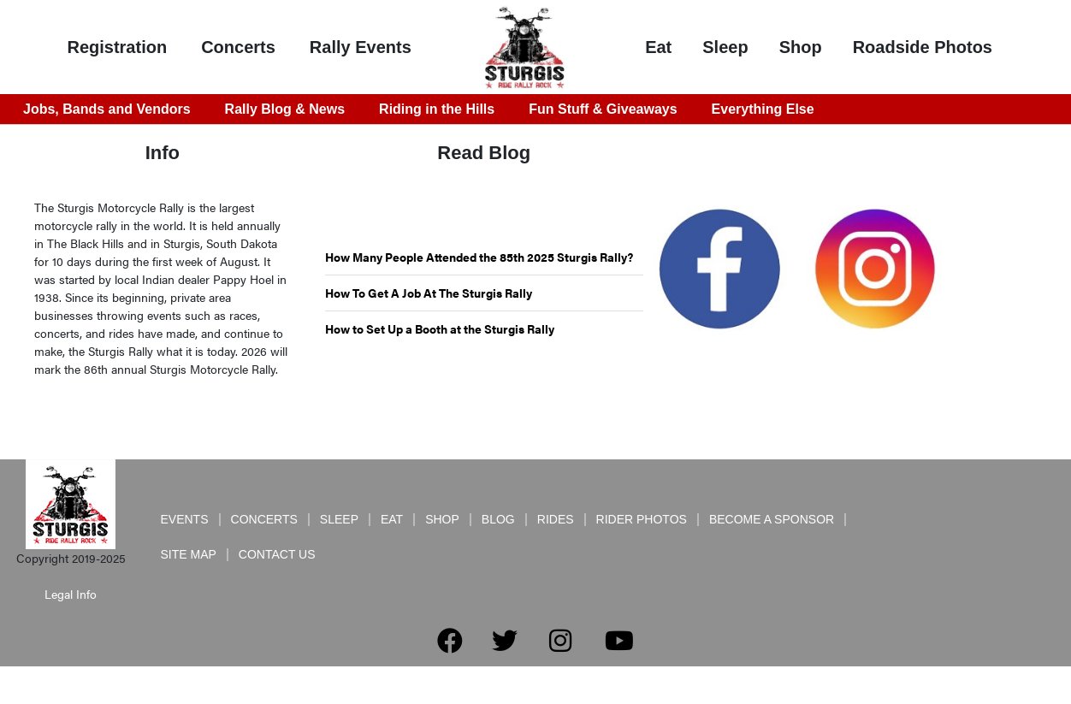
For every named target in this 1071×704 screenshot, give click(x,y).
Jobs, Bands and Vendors (107, 109)
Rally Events (360, 47)
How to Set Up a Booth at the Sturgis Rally (439, 328)
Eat (658, 47)
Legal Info (70, 593)
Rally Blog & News (285, 109)
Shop (800, 47)
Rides (555, 519)
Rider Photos (641, 519)
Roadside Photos (922, 47)
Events (185, 519)
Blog (498, 519)
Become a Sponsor (771, 519)
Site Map (188, 554)
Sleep (725, 47)
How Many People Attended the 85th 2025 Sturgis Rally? (479, 256)
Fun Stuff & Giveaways (603, 109)
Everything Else (763, 109)
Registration (117, 47)
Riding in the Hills (436, 109)
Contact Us (277, 554)
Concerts (238, 47)
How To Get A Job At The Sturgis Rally (428, 292)
